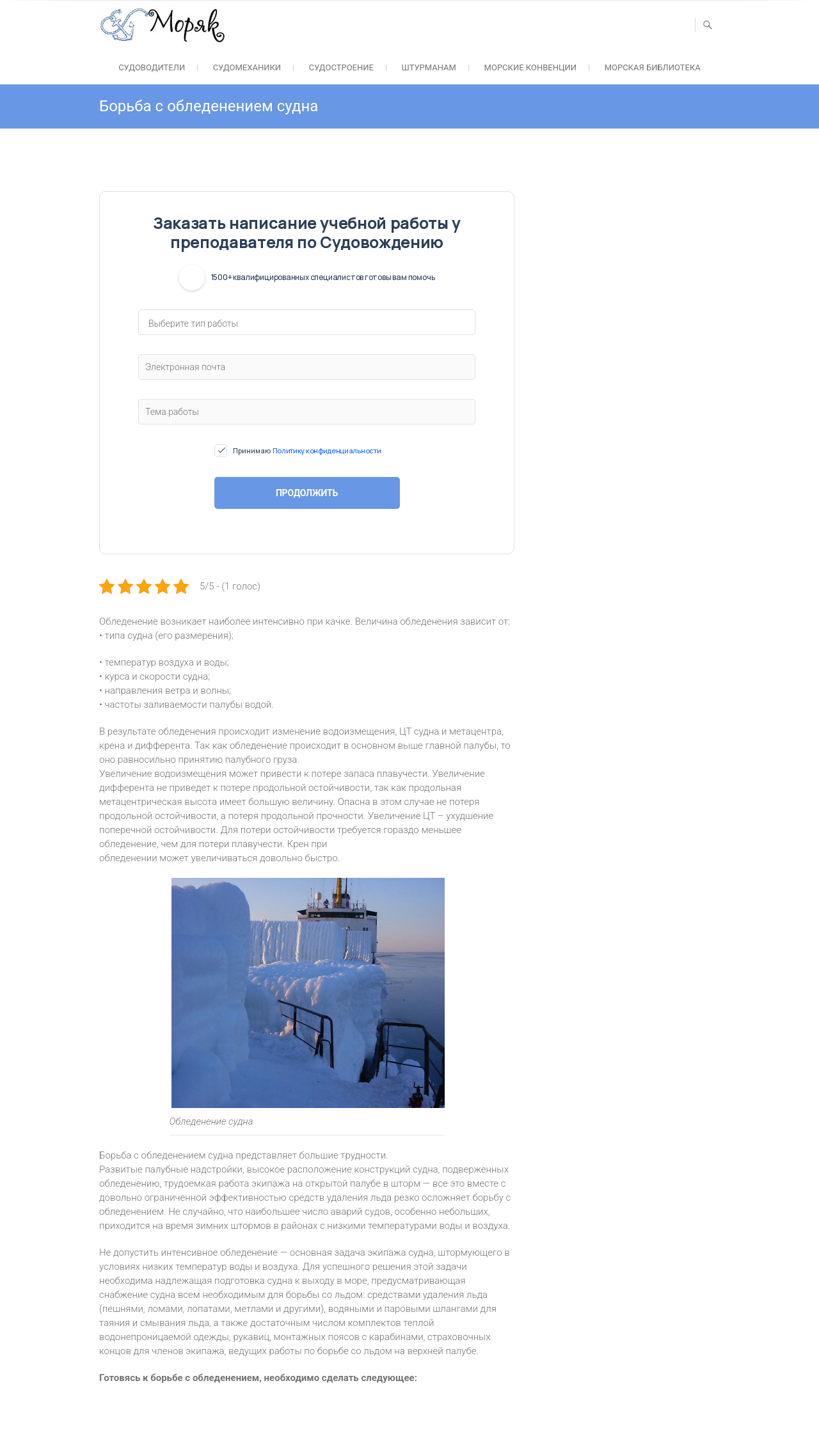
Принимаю (307, 451)
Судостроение (341, 67)
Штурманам (429, 67)
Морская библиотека (653, 67)
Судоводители (151, 67)
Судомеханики (247, 67)
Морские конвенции (530, 67)
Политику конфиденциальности (327, 450)
